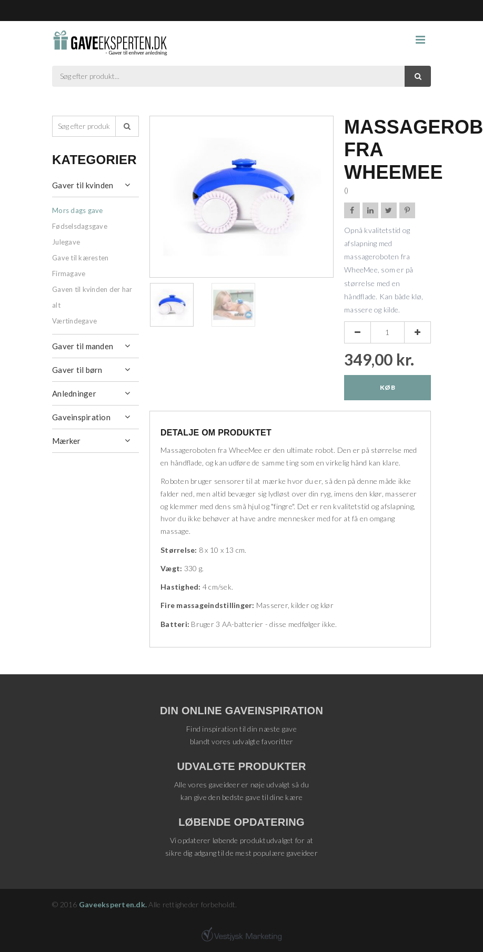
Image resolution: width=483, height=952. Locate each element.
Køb (387, 387)
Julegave (66, 242)
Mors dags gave (77, 210)
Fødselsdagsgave (79, 226)
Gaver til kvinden (82, 185)
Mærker (66, 440)
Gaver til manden (82, 346)
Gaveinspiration (81, 417)
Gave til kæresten (80, 258)
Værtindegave (74, 321)
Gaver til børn (77, 369)
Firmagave (68, 273)
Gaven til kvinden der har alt (92, 297)
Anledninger (74, 393)
